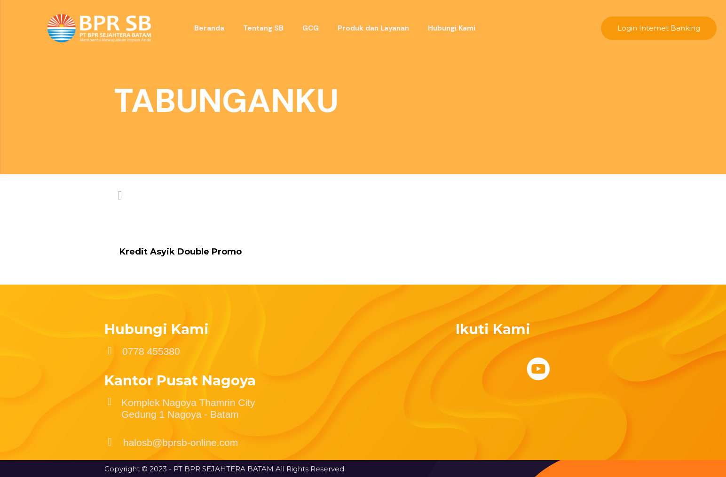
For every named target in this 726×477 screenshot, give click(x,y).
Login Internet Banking (658, 28)
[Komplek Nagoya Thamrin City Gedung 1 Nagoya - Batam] (109, 402)
